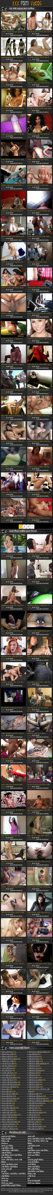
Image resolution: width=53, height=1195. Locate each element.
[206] (35, 1110)
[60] (10, 1094)
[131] (11, 1077)
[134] (9, 1073)
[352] (9, 1075)
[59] (38, 1063)
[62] (11, 1059)
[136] (35, 1059)
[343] (35, 1087)
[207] (9, 1112)
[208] (9, 1096)
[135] (9, 1056)
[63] (9, 1054)
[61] (10, 1087)
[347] (35, 1105)
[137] (34, 1117)
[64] (11, 1082)
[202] (9, 1080)
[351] (35, 1124)
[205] (35, 1122)
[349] (7, 1089)
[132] (9, 1052)
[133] (10, 1124)
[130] (8, 1070)
